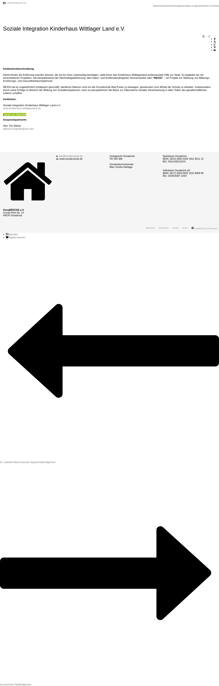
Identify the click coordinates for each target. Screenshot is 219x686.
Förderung (174, 6)
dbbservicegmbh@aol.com (18, 128)
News (155, 6)
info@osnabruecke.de (16, 3)
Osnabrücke (164, 6)
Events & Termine (210, 6)
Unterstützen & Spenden (190, 6)
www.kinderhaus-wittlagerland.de (22, 108)
